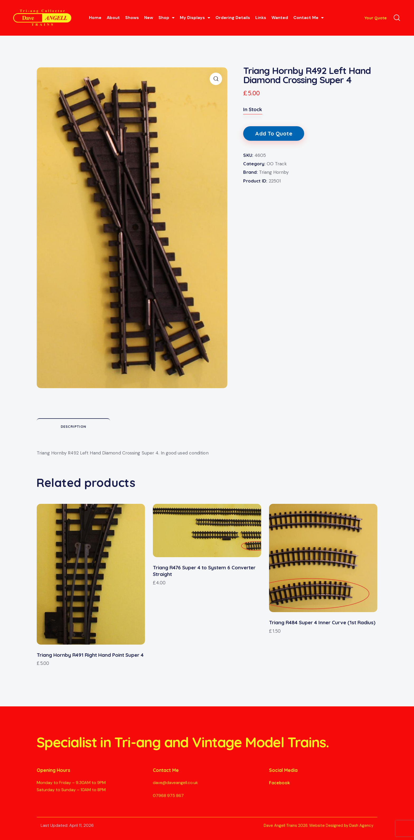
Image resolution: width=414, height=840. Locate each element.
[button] (216, 79)
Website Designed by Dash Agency (341, 825)
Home (95, 17)
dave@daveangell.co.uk (175, 782)
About (113, 17)
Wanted (279, 17)
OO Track (277, 164)
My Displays (195, 18)
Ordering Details (232, 17)
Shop (166, 18)
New (148, 17)
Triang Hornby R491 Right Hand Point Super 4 (90, 655)
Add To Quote (273, 133)
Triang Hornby (274, 172)
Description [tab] (73, 426)
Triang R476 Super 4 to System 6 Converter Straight (204, 570)
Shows (132, 17)
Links (260, 17)
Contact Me (308, 18)
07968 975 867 (168, 795)
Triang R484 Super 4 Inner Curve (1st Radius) (322, 622)
